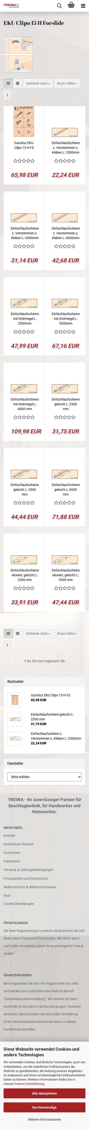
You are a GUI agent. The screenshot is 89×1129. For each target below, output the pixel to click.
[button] (8, 83)
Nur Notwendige (44, 1107)
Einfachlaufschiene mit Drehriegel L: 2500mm (25, 318)
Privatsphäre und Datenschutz (26, 878)
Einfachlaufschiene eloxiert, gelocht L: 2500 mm (25, 575)
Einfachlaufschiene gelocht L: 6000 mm (66, 489)
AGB (7, 896)
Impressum (12, 861)
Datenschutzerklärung (29, 1084)
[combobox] (38, 83)
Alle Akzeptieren (44, 1093)
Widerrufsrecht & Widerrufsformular (30, 887)
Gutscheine (12, 853)
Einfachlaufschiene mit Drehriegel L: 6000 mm (25, 404)
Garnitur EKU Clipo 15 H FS (24, 145)
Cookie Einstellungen (19, 904)
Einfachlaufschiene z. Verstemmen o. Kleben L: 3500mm (25, 233)
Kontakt (9, 835)
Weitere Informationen (44, 1119)
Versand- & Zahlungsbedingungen (28, 870)
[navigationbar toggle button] (83, 6)
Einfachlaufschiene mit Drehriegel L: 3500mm (66, 318)
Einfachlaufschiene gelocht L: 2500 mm (66, 404)
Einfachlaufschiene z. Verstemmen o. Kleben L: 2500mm (66, 147)
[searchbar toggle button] (59, 6)
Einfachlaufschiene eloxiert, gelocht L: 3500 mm (66, 575)
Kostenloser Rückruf (18, 844)
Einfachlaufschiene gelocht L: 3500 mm (25, 489)
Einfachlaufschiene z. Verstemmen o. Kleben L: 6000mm (66, 233)
